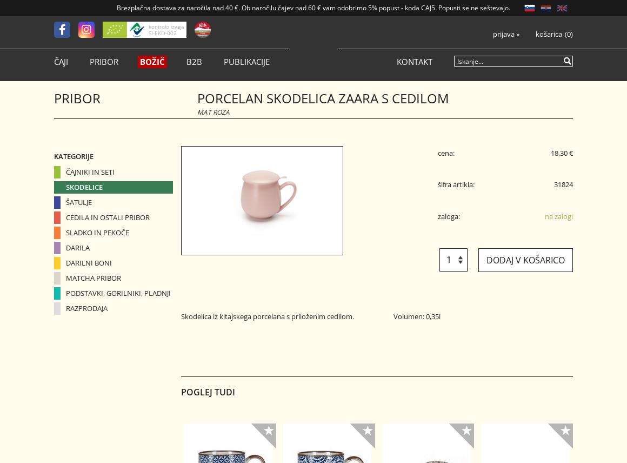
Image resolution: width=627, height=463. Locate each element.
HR (546, 8)
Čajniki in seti (90, 172)
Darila (78, 248)
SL (529, 8)
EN (562, 8)
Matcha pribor (93, 278)
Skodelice (84, 187)
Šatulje (79, 202)
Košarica (549, 34)
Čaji (61, 62)
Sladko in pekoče (97, 232)
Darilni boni (89, 263)
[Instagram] (90, 30)
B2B (194, 62)
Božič (152, 62)
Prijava (506, 34)
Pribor (104, 62)
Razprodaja (87, 308)
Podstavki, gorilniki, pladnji (118, 293)
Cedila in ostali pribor (108, 217)
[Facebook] (66, 30)
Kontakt (414, 62)
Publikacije (247, 62)
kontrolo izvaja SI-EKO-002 (166, 30)
